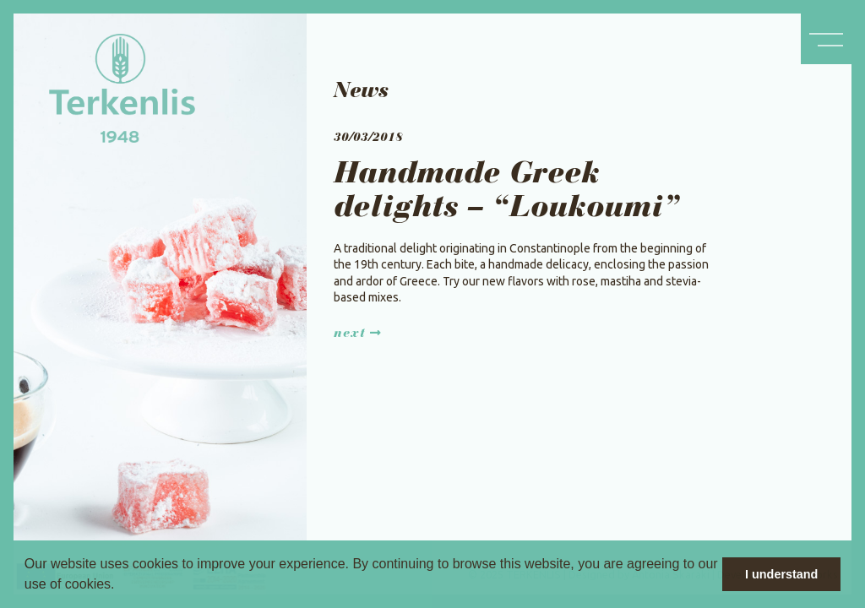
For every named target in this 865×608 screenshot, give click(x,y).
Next (358, 333)
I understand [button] (781, 574)
